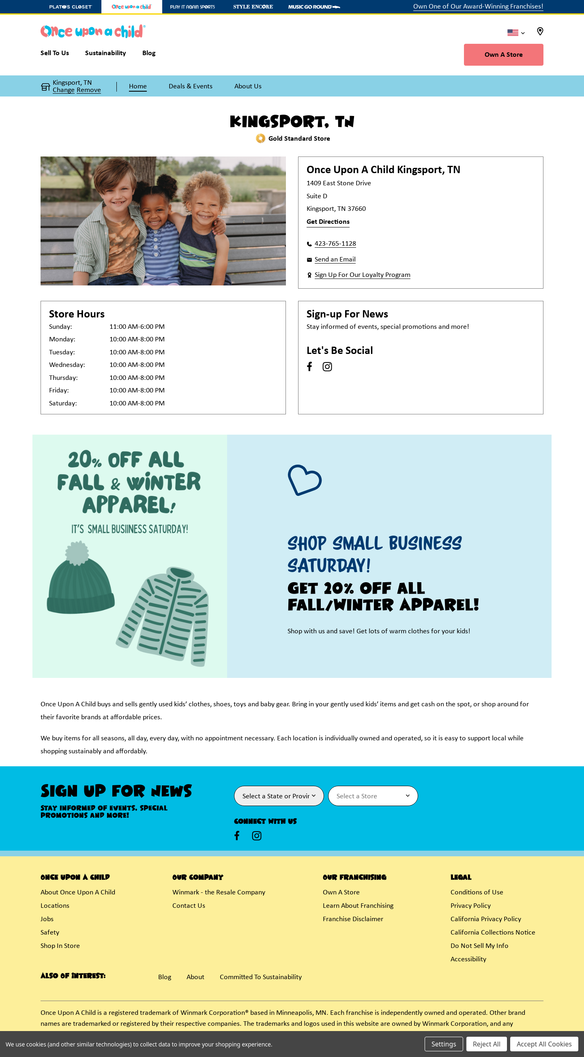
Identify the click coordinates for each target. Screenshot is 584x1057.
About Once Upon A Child (78, 892)
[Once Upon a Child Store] (131, 6)
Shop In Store (60, 946)
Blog (164, 977)
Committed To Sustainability (261, 977)
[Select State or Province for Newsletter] (279, 796)
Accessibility (468, 959)
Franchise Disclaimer (353, 919)
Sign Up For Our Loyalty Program (362, 275)
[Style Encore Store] (253, 6)
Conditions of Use (477, 892)
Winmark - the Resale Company (218, 892)
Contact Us (188, 906)
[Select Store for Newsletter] (373, 796)
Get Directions (328, 222)
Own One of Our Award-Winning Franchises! (478, 7)
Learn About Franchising (358, 906)
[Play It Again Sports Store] (192, 6)
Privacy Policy (471, 906)
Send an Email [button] (335, 260)
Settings (444, 1044)
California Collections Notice (493, 933)
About (195, 977)
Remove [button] (89, 90)
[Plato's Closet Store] (71, 6)
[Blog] (149, 55)
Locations (55, 906)
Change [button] (64, 90)
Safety (50, 933)
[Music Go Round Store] (314, 6)
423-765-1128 (335, 244)
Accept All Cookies (544, 1044)
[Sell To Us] (59, 55)
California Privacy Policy (486, 919)
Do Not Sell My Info (480, 946)
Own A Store (504, 55)
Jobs (47, 919)
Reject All (486, 1044)
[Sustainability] (105, 55)
